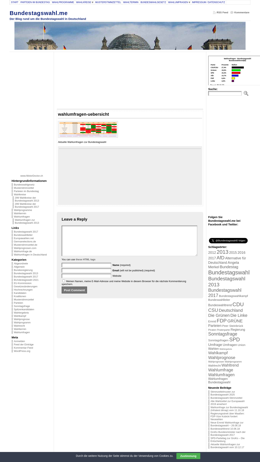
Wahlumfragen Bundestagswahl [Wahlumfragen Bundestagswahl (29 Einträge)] (219, 380)
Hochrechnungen (23, 289)
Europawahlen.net (24, 238)
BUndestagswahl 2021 (26, 279)
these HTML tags (86, 265)
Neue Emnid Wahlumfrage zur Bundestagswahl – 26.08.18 (227, 424)
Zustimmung (188, 456)
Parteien (18, 302)
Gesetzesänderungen (25, 286)
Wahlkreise (20, 194)
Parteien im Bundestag (26, 191)
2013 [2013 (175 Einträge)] (222, 252)
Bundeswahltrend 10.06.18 (225, 428)
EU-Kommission (23, 283)
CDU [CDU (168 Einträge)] (238, 304)
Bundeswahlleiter (23, 235)
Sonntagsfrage (22, 306)
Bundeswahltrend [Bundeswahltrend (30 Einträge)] (220, 305)
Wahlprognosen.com (25, 248)
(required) (121, 270)
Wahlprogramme (23, 210)
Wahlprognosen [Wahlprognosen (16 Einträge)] (216, 361)
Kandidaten (20, 293)
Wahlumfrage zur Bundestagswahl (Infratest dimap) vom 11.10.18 (229, 409)
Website (116, 281)
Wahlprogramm (22, 322)
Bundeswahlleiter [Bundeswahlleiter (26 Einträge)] (219, 299)
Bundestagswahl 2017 (26, 231)
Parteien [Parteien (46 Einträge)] (214, 326)
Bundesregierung (23, 270)
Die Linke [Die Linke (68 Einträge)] (238, 315)
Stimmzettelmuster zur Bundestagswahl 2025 (223, 393)
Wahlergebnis (21, 312)
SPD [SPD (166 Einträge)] (234, 339)
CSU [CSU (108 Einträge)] (213, 310)
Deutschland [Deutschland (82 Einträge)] (231, 310)
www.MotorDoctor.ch (31, 175)
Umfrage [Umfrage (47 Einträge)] (215, 345)
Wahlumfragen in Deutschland (30, 254)
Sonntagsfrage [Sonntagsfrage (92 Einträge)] (222, 333)
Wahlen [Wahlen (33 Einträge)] (213, 348)
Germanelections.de (25, 241)
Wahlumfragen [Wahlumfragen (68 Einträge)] (221, 375)
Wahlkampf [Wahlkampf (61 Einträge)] (218, 353)
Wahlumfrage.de (23, 251)
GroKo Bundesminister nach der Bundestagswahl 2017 (228, 433)
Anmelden (19, 341)
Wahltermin (20, 213)
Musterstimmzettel (24, 187)
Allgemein (19, 266)
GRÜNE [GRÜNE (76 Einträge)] (234, 321)
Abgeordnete (21, 263)
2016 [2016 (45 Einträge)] (241, 252)
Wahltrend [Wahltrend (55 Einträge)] (230, 365)
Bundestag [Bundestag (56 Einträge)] (229, 267)
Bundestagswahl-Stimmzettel (226, 397)
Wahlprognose (22, 319)
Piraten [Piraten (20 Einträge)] (212, 329)
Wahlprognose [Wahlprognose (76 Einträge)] (221, 357)
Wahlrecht (19, 325)
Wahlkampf (20, 315)
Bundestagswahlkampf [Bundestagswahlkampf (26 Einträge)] (233, 296)
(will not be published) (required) (133, 276)
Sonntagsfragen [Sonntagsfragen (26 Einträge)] (218, 340)
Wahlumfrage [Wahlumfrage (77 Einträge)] (220, 370)
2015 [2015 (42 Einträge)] (233, 253)
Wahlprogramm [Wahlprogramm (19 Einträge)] (233, 361)
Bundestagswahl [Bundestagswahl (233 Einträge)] (229, 272)
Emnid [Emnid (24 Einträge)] (212, 321)
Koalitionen (20, 296)
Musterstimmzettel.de (25, 244)
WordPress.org (22, 351)
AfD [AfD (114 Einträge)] (221, 257)
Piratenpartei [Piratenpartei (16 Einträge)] (223, 330)
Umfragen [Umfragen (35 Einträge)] (230, 345)
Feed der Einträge (24, 344)
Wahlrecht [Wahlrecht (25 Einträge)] (214, 365)
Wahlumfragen (22, 216)
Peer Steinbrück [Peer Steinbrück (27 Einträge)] (232, 325)
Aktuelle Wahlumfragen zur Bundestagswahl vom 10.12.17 (227, 446)
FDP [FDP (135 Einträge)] (222, 320)
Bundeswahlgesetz (24, 184)
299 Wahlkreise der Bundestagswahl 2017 (27, 205)
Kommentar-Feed (23, 347)
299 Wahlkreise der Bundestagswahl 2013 (27, 199)
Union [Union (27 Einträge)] (241, 344)
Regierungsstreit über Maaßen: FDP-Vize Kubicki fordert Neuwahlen (227, 416)
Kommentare (241, 12)
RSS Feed (222, 12)
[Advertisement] (31, 111)
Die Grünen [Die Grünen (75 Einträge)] (219, 315)
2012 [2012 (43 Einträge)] (212, 253)
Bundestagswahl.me (39, 13)
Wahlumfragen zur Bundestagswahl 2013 (27, 221)
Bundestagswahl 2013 (26, 273)
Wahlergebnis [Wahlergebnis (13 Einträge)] (226, 349)
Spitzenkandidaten (24, 309)
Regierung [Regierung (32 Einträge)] (238, 329)
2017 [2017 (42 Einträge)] (212, 258)
